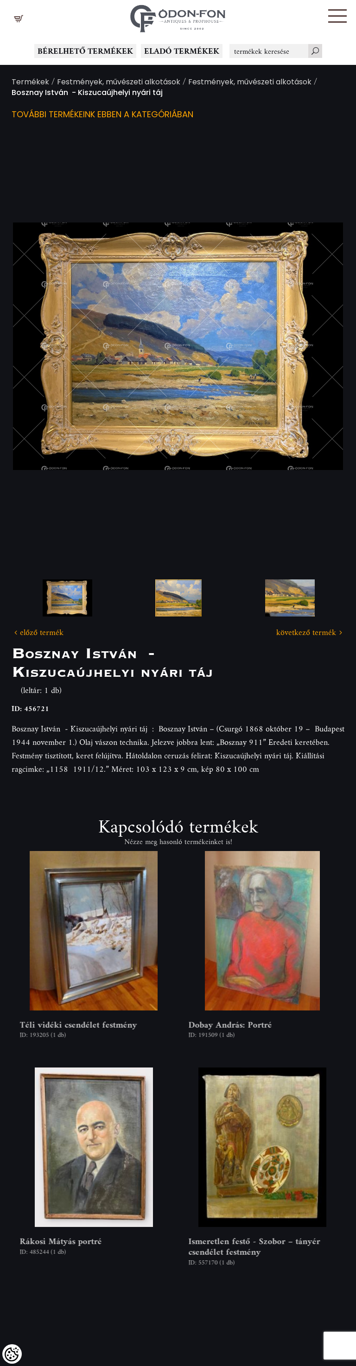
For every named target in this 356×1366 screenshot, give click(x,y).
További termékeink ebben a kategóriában (102, 115)
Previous (35, 346)
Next (321, 346)
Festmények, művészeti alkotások (118, 82)
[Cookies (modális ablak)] (12, 1354)
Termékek (30, 82)
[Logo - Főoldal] (178, 16)
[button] (337, 16)
